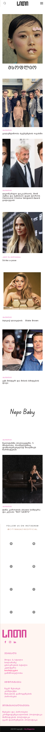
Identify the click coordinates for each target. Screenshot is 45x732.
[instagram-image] (11, 543)
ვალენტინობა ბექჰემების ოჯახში (22, 133)
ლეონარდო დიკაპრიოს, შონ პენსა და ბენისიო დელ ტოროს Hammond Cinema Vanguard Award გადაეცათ (21, 197)
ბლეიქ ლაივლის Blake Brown (20, 320)
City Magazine (29, 729)
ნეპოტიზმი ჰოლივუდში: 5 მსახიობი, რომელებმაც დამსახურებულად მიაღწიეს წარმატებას (19, 446)
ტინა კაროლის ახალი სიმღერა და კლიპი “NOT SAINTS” (21, 511)
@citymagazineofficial (23, 529)
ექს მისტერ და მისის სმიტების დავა (20, 382)
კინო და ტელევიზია (12, 257)
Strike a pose (9, 260)
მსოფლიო (7, 130)
